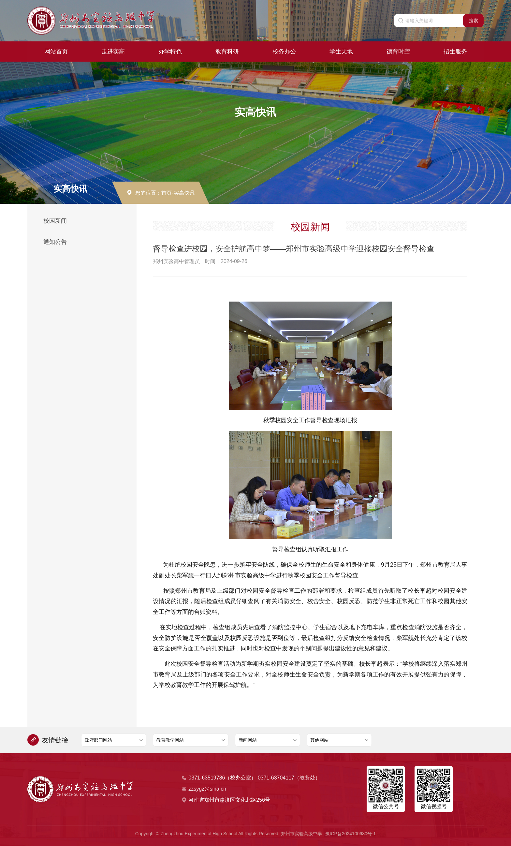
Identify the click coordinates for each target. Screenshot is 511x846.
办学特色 (170, 51)
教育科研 (227, 51)
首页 (166, 193)
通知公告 (55, 242)
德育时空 (398, 51)
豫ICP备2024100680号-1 (350, 833)
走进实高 (113, 51)
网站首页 (56, 51)
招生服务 (455, 51)
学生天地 (341, 51)
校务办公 (284, 51)
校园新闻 (55, 220)
